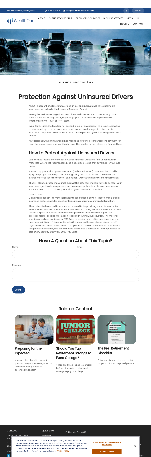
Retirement (47, 427)
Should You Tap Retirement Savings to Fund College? (73, 345)
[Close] (135, 446)
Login (138, 2)
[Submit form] (18, 281)
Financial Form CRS (77, 424)
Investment (47, 431)
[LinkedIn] (126, 2)
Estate (45, 434)
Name (15, 239)
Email (79, 239)
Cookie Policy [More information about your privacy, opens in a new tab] (63, 451)
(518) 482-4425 (21, 427)
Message (16, 257)
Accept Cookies (107, 451)
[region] (75, 446)
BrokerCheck (130, 429)
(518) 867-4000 (51, 2)
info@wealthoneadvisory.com (78, 2)
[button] (42, 10)
